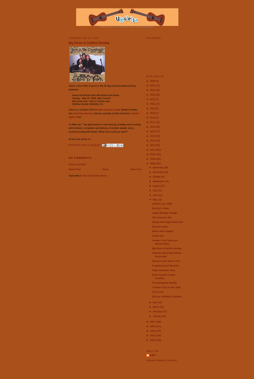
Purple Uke (157, 235)
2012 (153, 145)
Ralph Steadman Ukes (163, 270)
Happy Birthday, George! (164, 213)
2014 (153, 136)
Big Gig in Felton (160, 208)
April (155, 302)
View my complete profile (161, 361)
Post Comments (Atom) (95, 175)
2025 (153, 85)
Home (105, 169)
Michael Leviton (160, 226)
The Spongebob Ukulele (164, 282)
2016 (153, 126)
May (155, 199)
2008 (153, 163)
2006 (153, 326)
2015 (153, 131)
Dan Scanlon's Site (161, 217)
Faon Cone (157, 292)
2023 (153, 94)
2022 (153, 99)
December (158, 167)
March (156, 307)
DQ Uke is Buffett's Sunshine (167, 296)
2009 (153, 159)
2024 (153, 90)
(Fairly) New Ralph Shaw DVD (167, 222)
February (158, 311)
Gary (84, 145)
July (155, 190)
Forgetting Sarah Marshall (165, 265)
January (157, 316)
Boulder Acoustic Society (107, 109)
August (156, 186)
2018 (153, 117)
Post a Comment (77, 164)
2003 (153, 340)
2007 (153, 321)
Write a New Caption (162, 231)
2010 (153, 154)
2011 (153, 149)
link (89, 139)
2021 (153, 104)
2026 (153, 81)
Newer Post (75, 169)
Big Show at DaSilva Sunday (166, 248)
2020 (153, 108)
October (157, 176)
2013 (153, 140)
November (158, 172)
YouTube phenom (84, 113)
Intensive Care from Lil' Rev (166, 261)
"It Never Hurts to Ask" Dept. (166, 287)
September (159, 181)
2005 (153, 331)
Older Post (135, 169)
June (155, 195)
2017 (153, 122)
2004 (153, 335)
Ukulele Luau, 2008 (162, 203)
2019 (153, 113)
